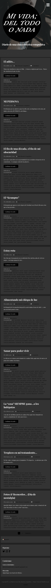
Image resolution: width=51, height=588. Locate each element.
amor (5, 322)
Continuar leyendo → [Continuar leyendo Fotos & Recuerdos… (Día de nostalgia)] (11, 512)
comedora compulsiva (39, 125)
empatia (37, 129)
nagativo (10, 280)
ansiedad (41, 121)
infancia (26, 229)
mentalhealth (11, 333)
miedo (37, 278)
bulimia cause (39, 83)
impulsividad (43, 87)
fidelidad (35, 227)
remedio (36, 91)
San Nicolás (13, 238)
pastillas (16, 386)
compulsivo (31, 127)
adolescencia (21, 121)
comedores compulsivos (9, 127)
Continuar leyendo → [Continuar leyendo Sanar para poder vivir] (11, 365)
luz (22, 331)
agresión (30, 81)
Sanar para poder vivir (16, 350)
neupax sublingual (12, 91)
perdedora (6, 282)
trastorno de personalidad (34, 138)
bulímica (19, 85)
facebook (29, 380)
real (9, 238)
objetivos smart (26, 384)
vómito (15, 291)
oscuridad (33, 333)
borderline (37, 123)
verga (15, 93)
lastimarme (18, 231)
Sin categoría (13, 80)
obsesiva (24, 234)
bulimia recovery (12, 85)
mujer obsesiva (38, 180)
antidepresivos (7, 123)
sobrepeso (6, 338)
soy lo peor (30, 238)
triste (15, 242)
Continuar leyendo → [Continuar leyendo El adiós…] (11, 76)
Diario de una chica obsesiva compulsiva (23, 44)
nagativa (6, 280)
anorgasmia (31, 371)
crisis (10, 87)
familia (33, 380)
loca (21, 89)
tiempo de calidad (32, 389)
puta (22, 284)
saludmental (22, 482)
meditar (5, 333)
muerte (38, 131)
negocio (5, 91)
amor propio (18, 322)
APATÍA (21, 270)
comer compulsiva (42, 221)
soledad (28, 183)
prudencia (21, 282)
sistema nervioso (40, 388)
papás (25, 91)
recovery (11, 134)
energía (18, 380)
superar (39, 238)
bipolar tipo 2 (19, 83)
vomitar (5, 395)
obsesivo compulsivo (24, 133)
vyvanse (27, 93)
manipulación (25, 89)
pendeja (20, 280)
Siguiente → (28, 533)
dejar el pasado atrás (37, 272)
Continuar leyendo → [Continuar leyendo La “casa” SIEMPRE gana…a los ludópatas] (11, 421)
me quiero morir (32, 131)
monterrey (10, 232)
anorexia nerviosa (30, 322)
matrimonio (25, 278)
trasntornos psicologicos (33, 136)
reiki (28, 336)
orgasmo (11, 386)
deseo (5, 129)
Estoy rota (9, 250)
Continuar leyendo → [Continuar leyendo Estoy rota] (11, 265)
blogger (32, 123)
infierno (36, 229)
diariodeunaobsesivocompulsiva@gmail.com (15, 567)
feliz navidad (29, 227)
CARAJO (38, 219)
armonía (26, 270)
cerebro (19, 325)
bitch (44, 217)
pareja (38, 234)
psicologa (31, 133)
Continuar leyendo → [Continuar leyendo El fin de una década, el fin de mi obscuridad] (11, 166)
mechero (26, 331)
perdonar (6, 236)
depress (44, 127)
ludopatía (25, 131)
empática (23, 276)
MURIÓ (15, 232)
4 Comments (35, 304)
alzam (5, 83)
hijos (19, 87)
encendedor (41, 329)
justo (5, 278)
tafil (43, 238)
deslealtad (41, 225)
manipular (31, 89)
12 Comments (36, 457)
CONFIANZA (38, 223)
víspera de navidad (21, 242)
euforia (37, 478)
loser (16, 278)
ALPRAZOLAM (41, 81)
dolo (10, 227)
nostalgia (16, 133)
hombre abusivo (25, 87)
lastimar (13, 231)
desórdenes (28, 274)
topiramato (10, 93)
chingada (40, 85)
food (5, 180)
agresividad (35, 81)
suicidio (5, 93)
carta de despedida (25, 85)
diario (5, 521)
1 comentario (35, 65)
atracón (21, 217)
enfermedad (23, 380)
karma (39, 229)
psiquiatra (44, 133)
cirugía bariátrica (33, 374)
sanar (42, 336)
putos (32, 91)
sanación (33, 284)
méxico (5, 232)
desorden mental (21, 274)
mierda (36, 89)
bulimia (34, 83)
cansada (30, 272)
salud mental (17, 134)
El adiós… (9, 61)
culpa (5, 225)
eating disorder (23, 129)
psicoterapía (40, 181)
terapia (45, 134)
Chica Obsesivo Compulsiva (22, 65)
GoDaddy (25, 584)
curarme (29, 378)
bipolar (14, 83)
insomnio (6, 89)
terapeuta (40, 134)
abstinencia (14, 81)
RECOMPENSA (27, 284)
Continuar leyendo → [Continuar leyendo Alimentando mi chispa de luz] (11, 314)
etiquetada (14, 227)
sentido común (39, 284)
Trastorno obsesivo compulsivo (18, 289)
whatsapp (29, 242)
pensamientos (25, 280)
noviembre (18, 234)
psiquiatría (6, 134)
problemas (16, 282)
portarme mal (24, 236)
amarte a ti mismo (40, 320)
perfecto (11, 236)
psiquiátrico (17, 284)
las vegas (23, 435)
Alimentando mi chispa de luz (20, 299)
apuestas (6, 373)
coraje (43, 223)
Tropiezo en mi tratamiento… (20, 452)
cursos (15, 329)
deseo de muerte (11, 129)
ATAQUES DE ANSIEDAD (34, 270)
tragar (14, 240)
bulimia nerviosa (7, 125)
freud (41, 129)
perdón (11, 282)
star (27, 482)
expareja (23, 227)
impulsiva (6, 229)
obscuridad (17, 333)
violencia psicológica (8, 291)
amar (34, 320)
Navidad (19, 232)
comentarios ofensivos (32, 221)
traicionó (23, 240)
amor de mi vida (10, 322)
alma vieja (29, 320)
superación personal (30, 134)
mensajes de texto (39, 231)
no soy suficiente (36, 232)
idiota (40, 276)
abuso (19, 81)
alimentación (24, 320)
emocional (13, 276)
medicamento (32, 278)
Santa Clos (24, 238)
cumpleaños (21, 225)
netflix (23, 232)
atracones (9, 83)
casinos (26, 374)
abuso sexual (24, 81)
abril (13, 320)
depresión (39, 127)
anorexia (28, 172)
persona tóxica (17, 236)
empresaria (29, 276)
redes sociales (23, 336)
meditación (31, 331)
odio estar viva (20, 91)
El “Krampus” (11, 197)
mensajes (32, 231)
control (11, 329)
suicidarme (41, 91)
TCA (36, 134)
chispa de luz (30, 125)
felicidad (37, 380)
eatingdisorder (31, 129)
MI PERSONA (11, 101)
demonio (36, 225)
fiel (38, 227)
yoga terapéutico (29, 342)
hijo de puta (15, 87)
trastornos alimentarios (19, 140)
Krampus (9, 231)
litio (9, 89)
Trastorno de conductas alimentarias (18, 138)
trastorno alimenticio (39, 185)
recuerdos (17, 336)
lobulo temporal (19, 131)
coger (41, 219)
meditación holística (39, 331)
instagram (6, 331)
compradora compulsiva (22, 127)
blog (29, 123)
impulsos (21, 229)
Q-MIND (41, 236)
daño (32, 225)
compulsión (42, 176)
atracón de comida (28, 217)
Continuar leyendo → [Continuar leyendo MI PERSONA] (11, 115)
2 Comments (35, 355)
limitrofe (12, 131)
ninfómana (10, 133)
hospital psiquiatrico (34, 87)
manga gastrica (37, 382)
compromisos (19, 223)
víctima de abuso (21, 93)
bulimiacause (23, 125)
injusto (43, 276)
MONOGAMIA (42, 89)
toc (4, 136)
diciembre (6, 227)
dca (7, 478)
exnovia (19, 227)
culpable (15, 225)
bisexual (25, 83)
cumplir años (27, 225)
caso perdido (34, 85)
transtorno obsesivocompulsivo (19, 136)
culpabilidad (10, 225)
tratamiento (41, 289)
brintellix (30, 83)
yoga (23, 342)
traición (18, 240)
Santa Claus (19, 238)
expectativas (35, 276)
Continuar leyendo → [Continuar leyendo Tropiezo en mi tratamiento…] (11, 467)
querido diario (40, 523)
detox (33, 274)
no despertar (28, 232)
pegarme (15, 280)
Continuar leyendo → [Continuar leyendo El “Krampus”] (11, 212)
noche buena (10, 234)
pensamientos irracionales (35, 280)
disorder (17, 129)
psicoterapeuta (37, 133)
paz (41, 234)
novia (14, 234)
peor (29, 91)
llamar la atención (15, 89)
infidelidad (31, 229)
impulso (17, 229)
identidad (41, 227)
